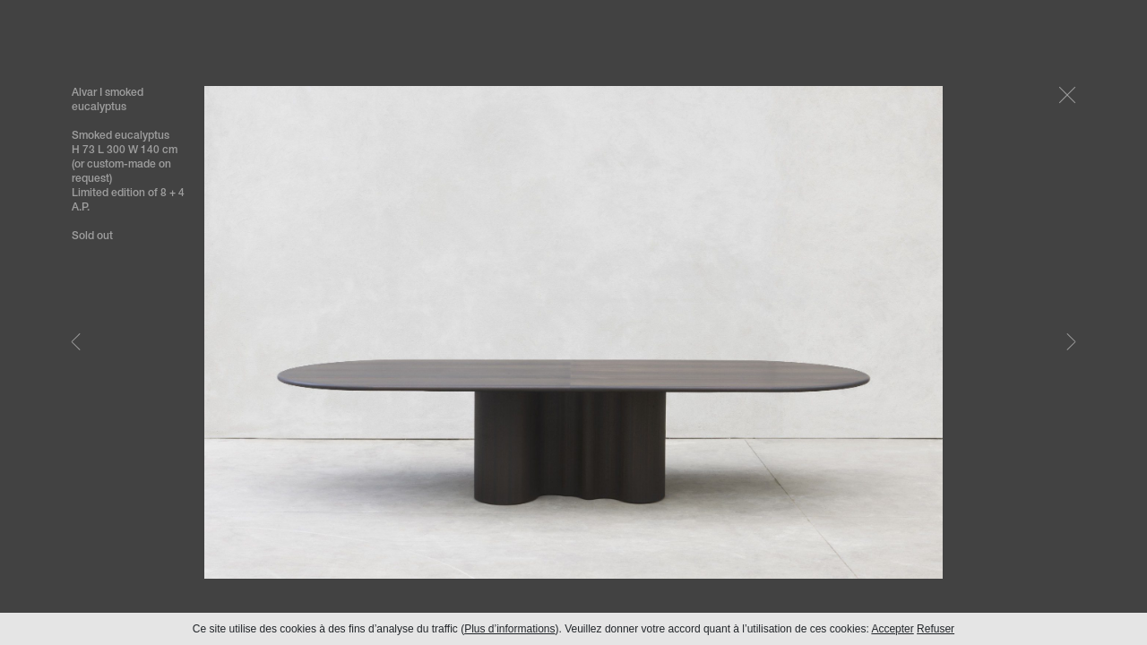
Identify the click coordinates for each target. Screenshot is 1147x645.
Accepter (892, 629)
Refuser (935, 629)
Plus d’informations (509, 629)
